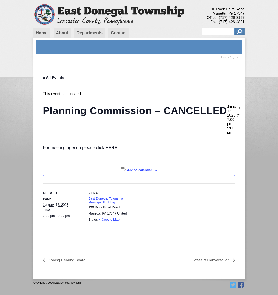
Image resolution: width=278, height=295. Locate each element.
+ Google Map (109, 219)
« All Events (53, 78)
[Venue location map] (159, 216)
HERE (111, 147)
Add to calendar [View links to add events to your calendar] (139, 170)
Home (42, 33)
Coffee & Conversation (211, 260)
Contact (119, 33)
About (62, 33)
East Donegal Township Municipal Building (105, 200)
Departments (89, 33)
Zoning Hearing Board (66, 260)
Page (233, 57)
